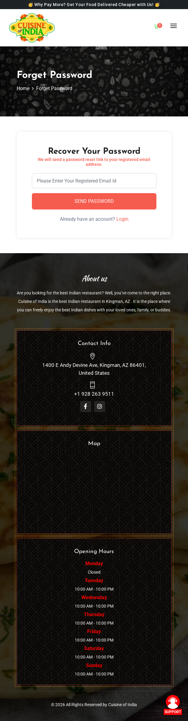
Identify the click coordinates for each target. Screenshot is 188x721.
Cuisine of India (122, 704)
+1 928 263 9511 (94, 394)
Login (122, 219)
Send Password (94, 201)
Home (23, 88)
